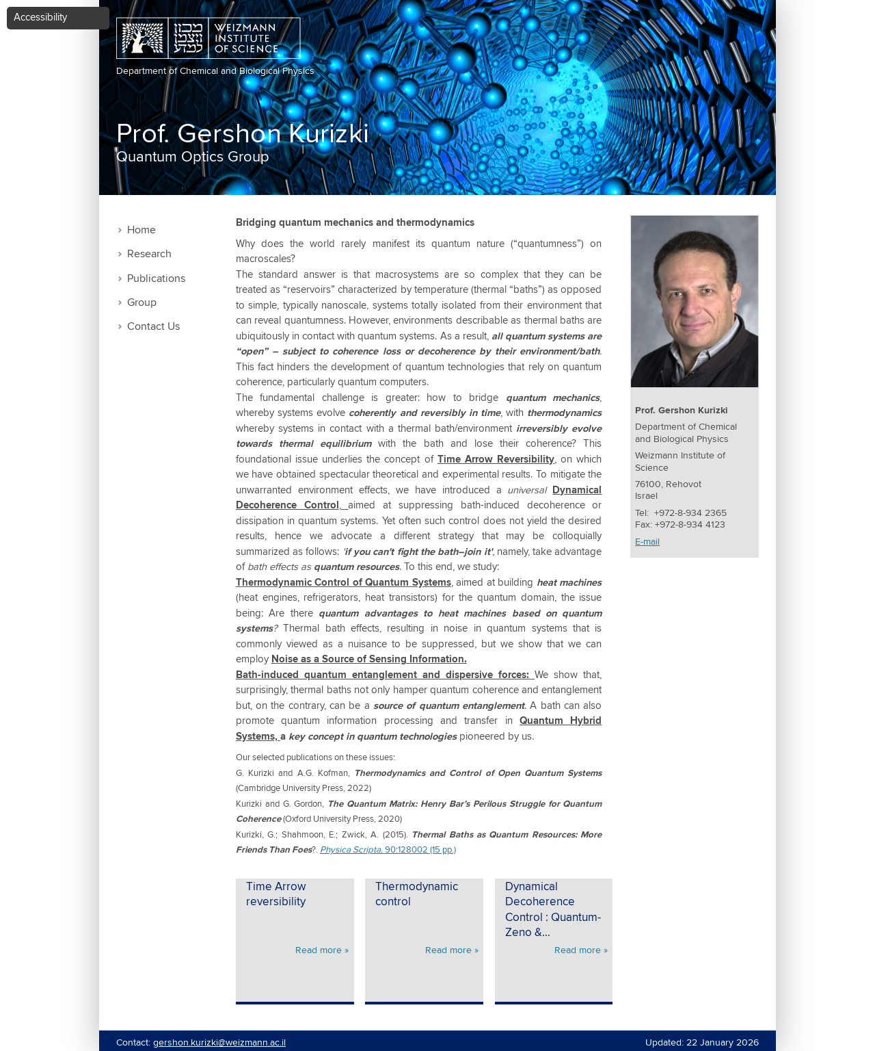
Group (142, 302)
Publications (156, 278)
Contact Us (153, 326)
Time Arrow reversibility (276, 895)
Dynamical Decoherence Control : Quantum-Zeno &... (553, 910)
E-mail (647, 541)
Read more (318, 950)
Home (141, 230)
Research (149, 254)
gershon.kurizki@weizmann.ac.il (219, 1043)
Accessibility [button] (40, 17)
